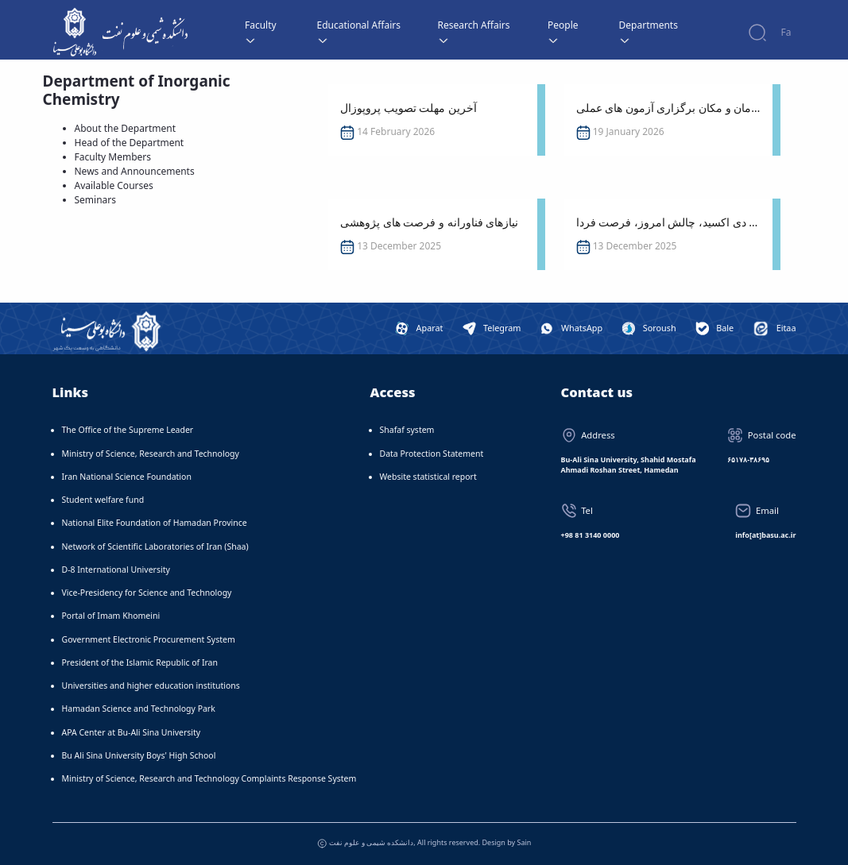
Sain (524, 842)
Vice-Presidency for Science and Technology (147, 592)
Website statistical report (428, 476)
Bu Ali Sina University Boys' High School (139, 755)
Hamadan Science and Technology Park (138, 708)
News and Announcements (135, 171)
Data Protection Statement (432, 453)
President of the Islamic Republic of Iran (140, 662)
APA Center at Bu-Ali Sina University (131, 732)
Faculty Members (113, 157)
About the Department (125, 128)
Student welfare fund (103, 499)
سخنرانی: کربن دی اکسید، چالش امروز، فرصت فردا (668, 222)
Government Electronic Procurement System (148, 639)
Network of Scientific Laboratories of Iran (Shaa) (155, 546)
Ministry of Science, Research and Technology (150, 453)
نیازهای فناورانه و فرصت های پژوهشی (429, 222)
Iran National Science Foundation (127, 476)
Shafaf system (407, 429)
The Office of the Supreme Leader (128, 429)
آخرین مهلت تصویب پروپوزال (408, 107)
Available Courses (114, 185)
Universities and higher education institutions (151, 685)
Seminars (96, 200)
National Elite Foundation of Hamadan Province (154, 522)
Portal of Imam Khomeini (111, 615)
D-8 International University (116, 569)
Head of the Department (129, 142)
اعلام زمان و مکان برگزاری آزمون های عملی (668, 107)
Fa (786, 32)
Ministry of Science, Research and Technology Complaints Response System (209, 778)
